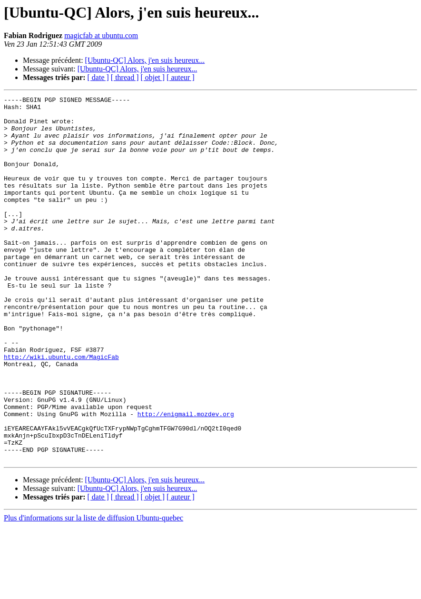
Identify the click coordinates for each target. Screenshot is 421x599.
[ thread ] (125, 77)
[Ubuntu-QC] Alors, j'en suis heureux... (145, 60)
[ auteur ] (180, 77)
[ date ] (98, 77)
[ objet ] (152, 77)
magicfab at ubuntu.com (101, 35)
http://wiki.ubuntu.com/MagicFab (61, 409)
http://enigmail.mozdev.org (185, 478)
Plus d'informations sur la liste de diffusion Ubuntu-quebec (93, 591)
